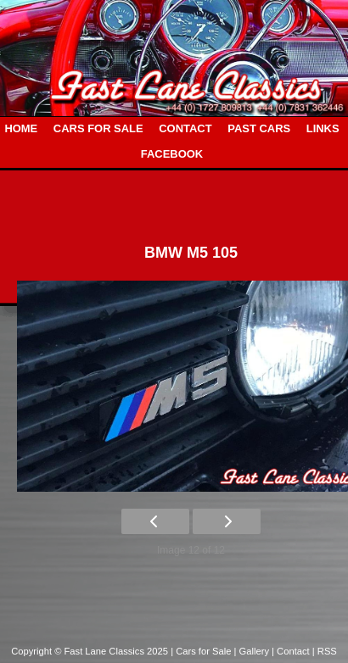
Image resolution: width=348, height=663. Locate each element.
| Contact (292, 651)
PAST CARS (258, 128)
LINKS (323, 128)
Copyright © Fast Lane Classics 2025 (91, 651)
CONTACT (185, 128)
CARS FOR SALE (98, 128)
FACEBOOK (172, 154)
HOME (20, 128)
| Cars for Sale (202, 651)
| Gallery (253, 651)
